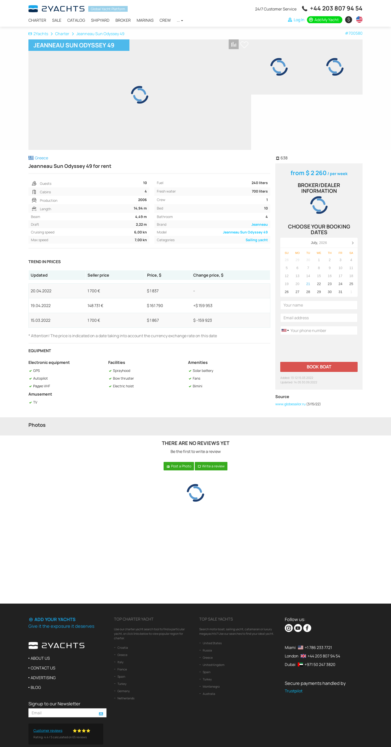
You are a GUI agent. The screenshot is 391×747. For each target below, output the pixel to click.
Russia (207, 650)
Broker (123, 20)
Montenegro (211, 686)
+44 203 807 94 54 (336, 8)
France (122, 669)
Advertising (43, 677)
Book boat (319, 367)
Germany (123, 691)
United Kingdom (213, 665)
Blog (36, 687)
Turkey (121, 684)
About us (40, 658)
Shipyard (100, 20)
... (180, 20)
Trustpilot (293, 691)
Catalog (76, 20)
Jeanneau (259, 224)
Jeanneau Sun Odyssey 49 (245, 232)
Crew (165, 20)
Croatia (122, 647)
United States (212, 643)
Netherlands (125, 698)
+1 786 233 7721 (318, 647)
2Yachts (38, 33)
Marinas (145, 20)
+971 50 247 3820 (319, 664)
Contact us (43, 668)
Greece (122, 655)
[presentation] (318, 348)
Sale (56, 20)
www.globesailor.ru (290, 404)
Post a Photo (178, 466)
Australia (208, 694)
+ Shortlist (244, 44)
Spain (121, 676)
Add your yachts (52, 619)
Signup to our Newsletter (54, 704)
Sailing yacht (257, 239)
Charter (37, 20)
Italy (120, 662)
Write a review (211, 466)
